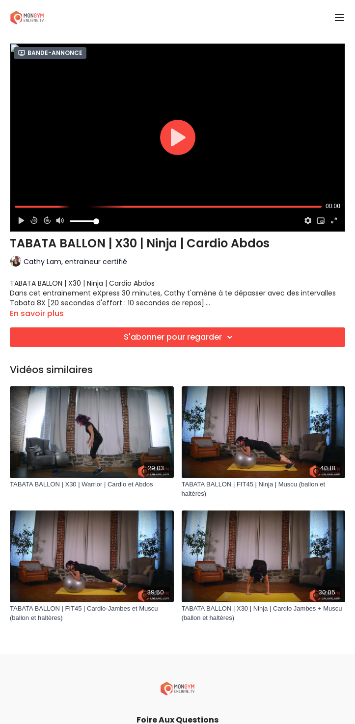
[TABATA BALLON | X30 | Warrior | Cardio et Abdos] (92, 484)
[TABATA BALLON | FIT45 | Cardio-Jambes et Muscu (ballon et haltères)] (92, 613)
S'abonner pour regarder (180, 337)
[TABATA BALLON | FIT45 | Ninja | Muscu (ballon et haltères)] (264, 489)
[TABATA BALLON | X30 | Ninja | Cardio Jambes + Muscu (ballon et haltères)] (264, 613)
